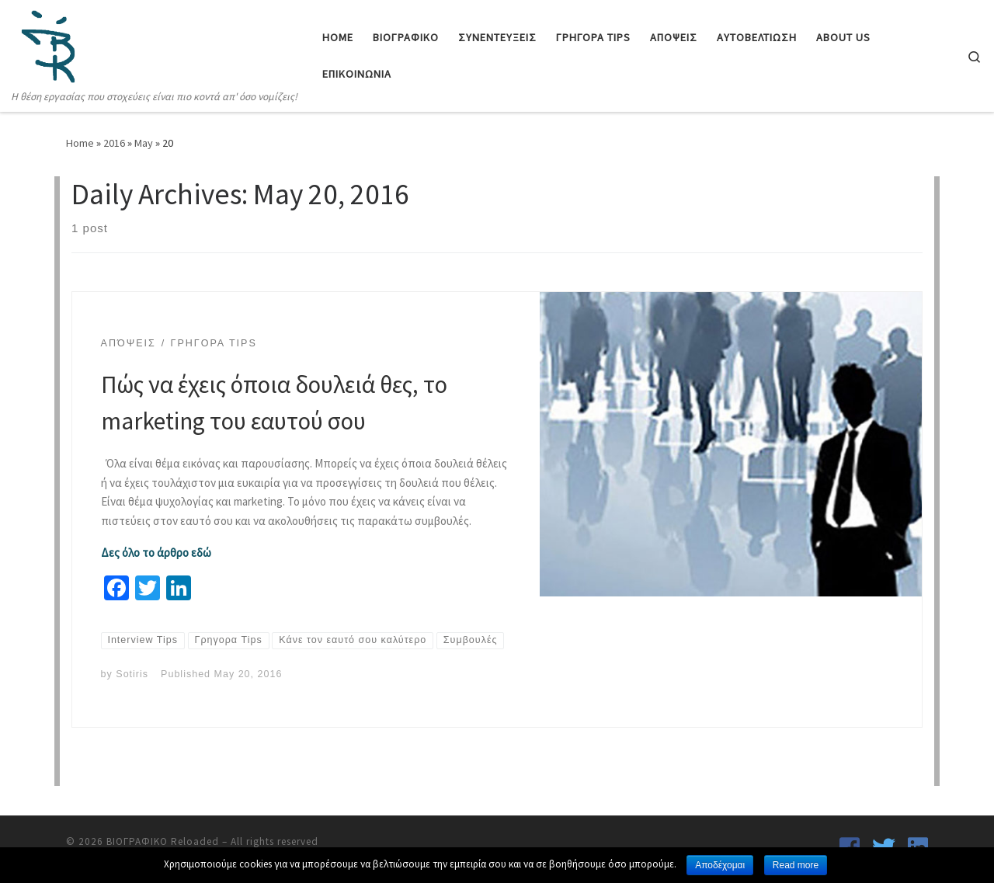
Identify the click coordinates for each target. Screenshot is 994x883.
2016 (114, 143)
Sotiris (132, 674)
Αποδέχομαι (720, 865)
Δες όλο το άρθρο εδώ (156, 552)
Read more (795, 865)
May (143, 143)
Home (80, 143)
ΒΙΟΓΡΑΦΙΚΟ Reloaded (162, 841)
